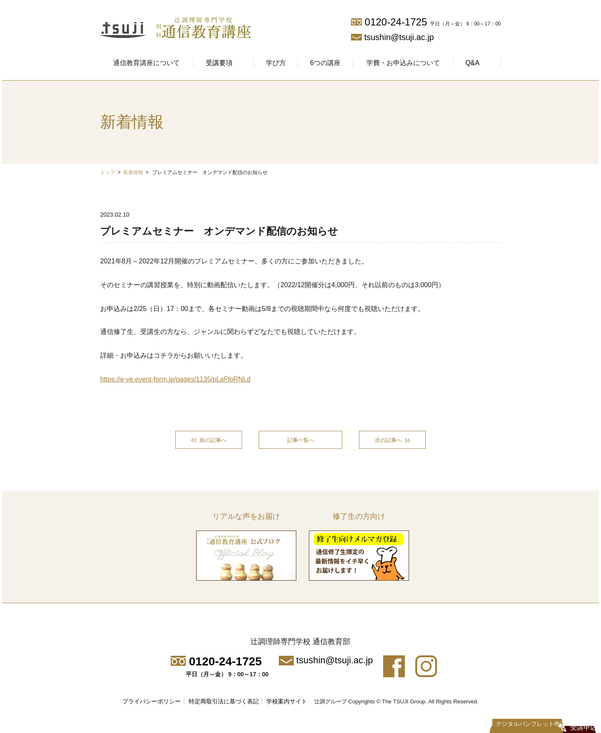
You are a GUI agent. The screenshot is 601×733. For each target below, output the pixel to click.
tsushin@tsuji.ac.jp (399, 37)
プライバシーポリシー (151, 702)
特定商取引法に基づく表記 (224, 702)
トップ (107, 172)
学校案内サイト (286, 702)
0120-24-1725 (396, 22)
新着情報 (133, 172)
